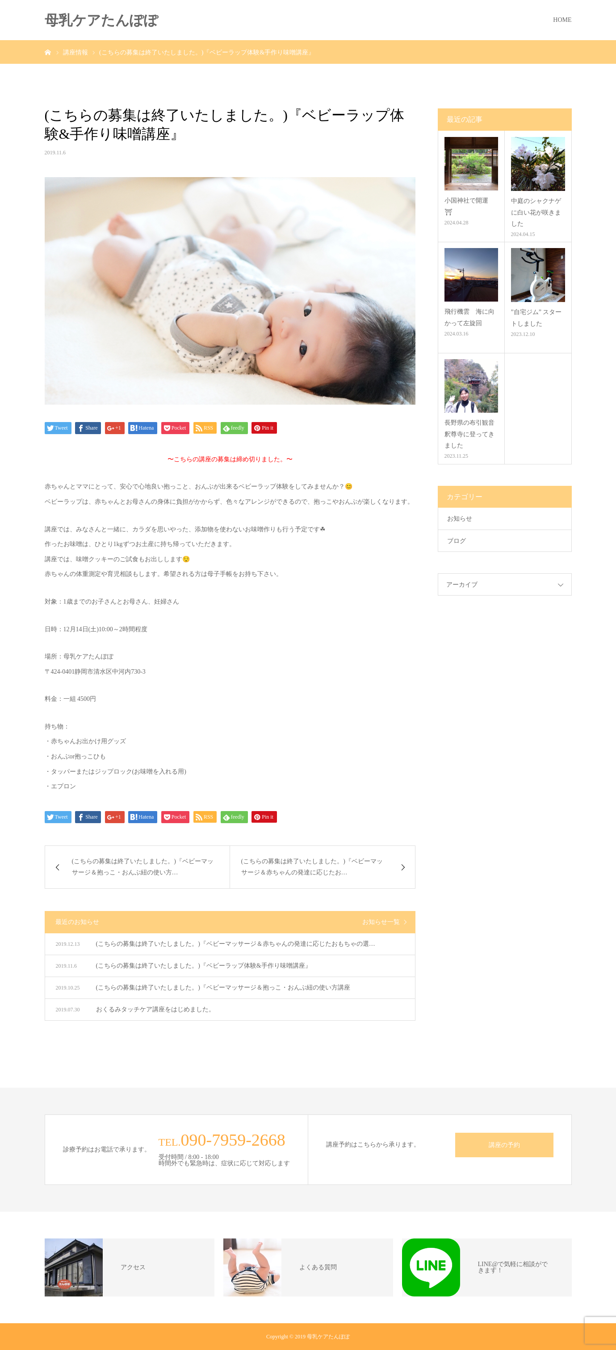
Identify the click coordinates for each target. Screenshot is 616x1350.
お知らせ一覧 (381, 922)
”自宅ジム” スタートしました (536, 318)
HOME (562, 20)
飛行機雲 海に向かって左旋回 (469, 317)
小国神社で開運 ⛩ (469, 206)
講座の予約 (504, 1145)
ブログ (456, 541)
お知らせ (459, 518)
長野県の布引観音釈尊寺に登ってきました (469, 433)
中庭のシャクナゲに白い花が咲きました (536, 212)
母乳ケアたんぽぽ (101, 20)
